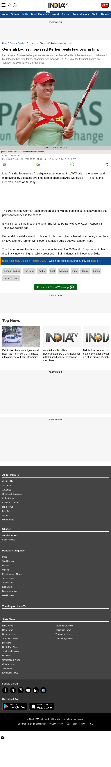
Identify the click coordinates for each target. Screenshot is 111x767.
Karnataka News (10, 673)
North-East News (10, 647)
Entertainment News (11, 574)
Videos (15, 14)
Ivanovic (63, 271)
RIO (83, 724)
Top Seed (29, 271)
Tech (95, 14)
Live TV (5, 511)
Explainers (7, 587)
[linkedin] (36, 690)
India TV (95, 260)
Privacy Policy (56, 724)
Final (74, 271)
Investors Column (10, 502)
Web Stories (8, 519)
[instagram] (21, 690)
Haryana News (9, 634)
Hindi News (7, 507)
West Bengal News (64, 638)
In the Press (8, 498)
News (4, 43)
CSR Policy (71, 724)
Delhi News (7, 630)
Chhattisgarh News (11, 660)
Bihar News (7, 625)
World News (8, 561)
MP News (6, 643)
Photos (105, 14)
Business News (9, 591)
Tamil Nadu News (10, 651)
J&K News (7, 668)
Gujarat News (8, 664)
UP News (6, 655)
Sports (66, 14)
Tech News (7, 582)
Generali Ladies (12, 271)
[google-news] (43, 690)
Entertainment (81, 14)
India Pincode (8, 539)
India (25, 14)
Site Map (22, 724)
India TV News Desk (12, 155)
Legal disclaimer (38, 724)
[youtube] (28, 690)
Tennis (21, 43)
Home (5, 14)
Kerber (42, 271)
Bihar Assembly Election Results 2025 (24, 260)
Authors (6, 515)
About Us (6, 485)
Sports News (8, 578)
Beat (52, 271)
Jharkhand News (10, 638)
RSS (91, 724)
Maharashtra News (64, 625)
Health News (8, 595)
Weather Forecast (10, 535)
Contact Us (7, 481)
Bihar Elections (40, 14)
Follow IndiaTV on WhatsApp (55, 287)
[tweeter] (13, 690)
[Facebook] (5, 690)
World (55, 14)
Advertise (6, 490)
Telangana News (63, 634)
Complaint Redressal (12, 494)
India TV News (11, 278)
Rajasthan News (63, 630)
